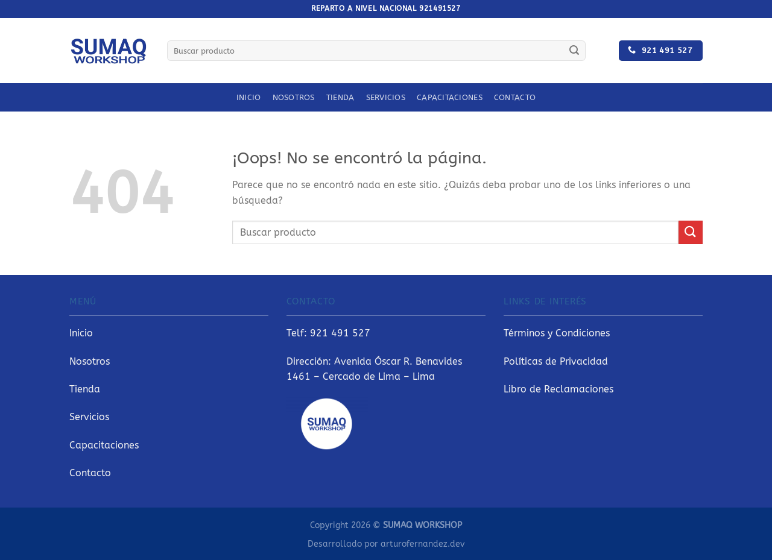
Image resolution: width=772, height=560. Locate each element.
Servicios (385, 97)
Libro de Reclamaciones (558, 389)
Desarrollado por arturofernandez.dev (386, 544)
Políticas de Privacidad (556, 361)
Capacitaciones (449, 97)
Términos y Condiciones (557, 333)
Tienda (340, 97)
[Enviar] (574, 50)
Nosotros (294, 97)
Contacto (515, 97)
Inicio (248, 97)
